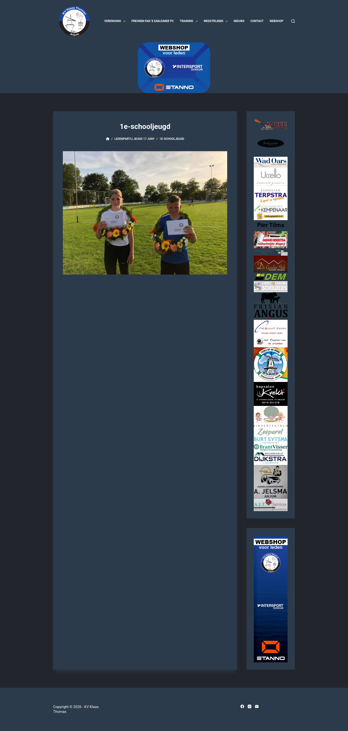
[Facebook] (242, 706)
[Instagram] (249, 706)
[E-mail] (257, 706)
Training (190, 21)
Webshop (276, 21)
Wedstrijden (217, 21)
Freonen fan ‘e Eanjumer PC (152, 21)
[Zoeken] (293, 21)
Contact (256, 21)
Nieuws (239, 21)
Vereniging (115, 21)
